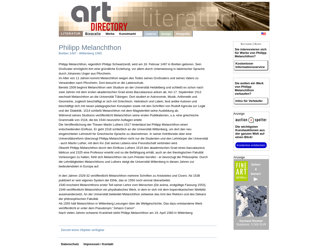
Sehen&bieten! (256, 172)
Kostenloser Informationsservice (250, 65)
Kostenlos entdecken (251, 145)
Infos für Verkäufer (249, 101)
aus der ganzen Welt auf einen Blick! (250, 132)
